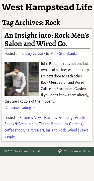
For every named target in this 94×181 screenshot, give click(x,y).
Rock (62, 130)
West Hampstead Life (27, 151)
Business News (30, 118)
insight (51, 130)
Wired (72, 130)
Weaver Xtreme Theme (77, 151)
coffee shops (14, 130)
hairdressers (35, 130)
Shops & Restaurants (20, 124)
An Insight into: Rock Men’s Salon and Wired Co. (47, 39)
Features (50, 118)
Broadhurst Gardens (66, 124)
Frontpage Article (72, 118)
